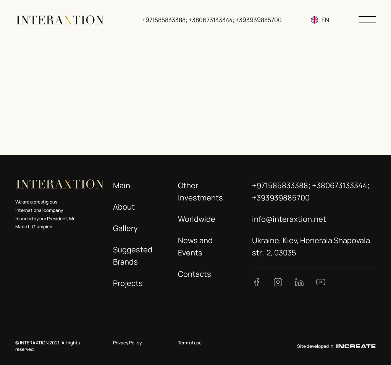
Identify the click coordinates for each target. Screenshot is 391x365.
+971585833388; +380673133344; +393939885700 (213, 20)
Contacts (194, 274)
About (124, 207)
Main (121, 185)
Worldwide (196, 219)
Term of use (190, 342)
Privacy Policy (127, 342)
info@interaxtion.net (289, 219)
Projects (128, 283)
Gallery (125, 228)
